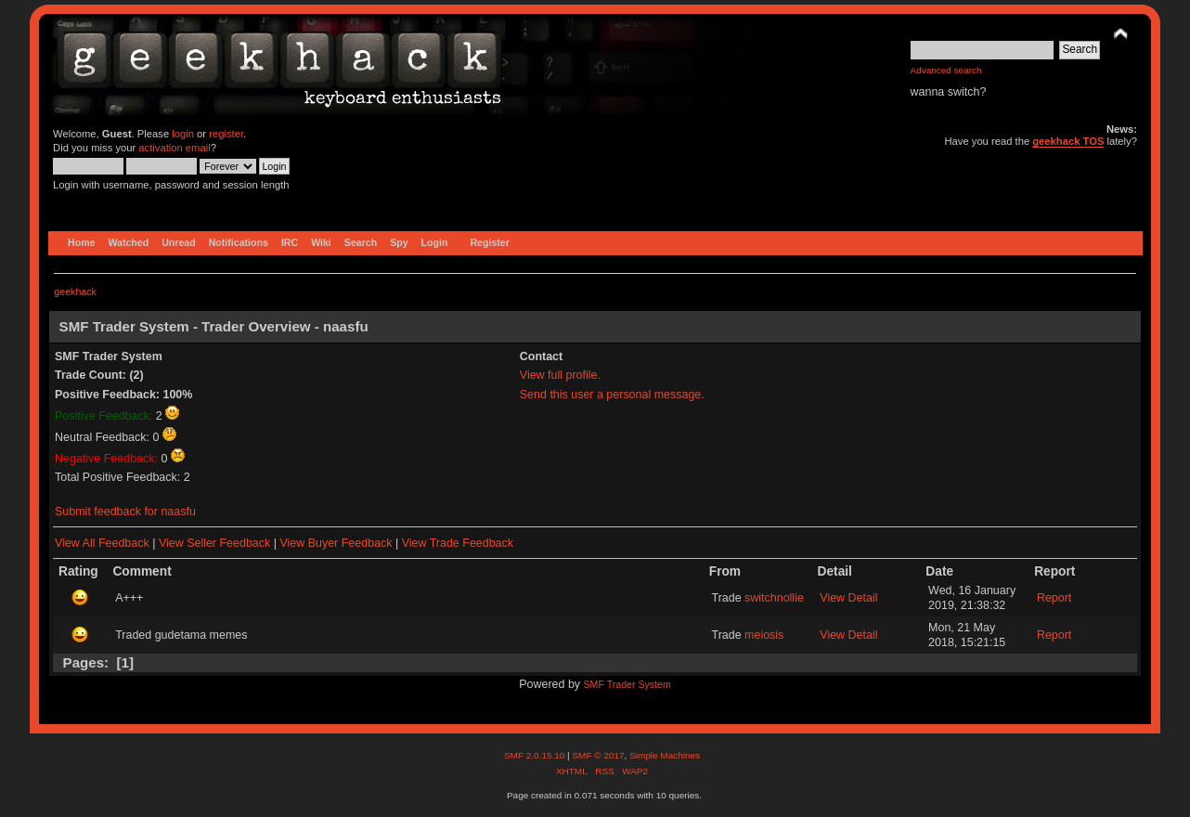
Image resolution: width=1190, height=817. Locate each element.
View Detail (848, 597)
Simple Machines (664, 755)
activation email (174, 147)
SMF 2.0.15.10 (535, 755)
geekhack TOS (1068, 141)
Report (1054, 597)
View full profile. (560, 375)
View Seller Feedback (214, 543)
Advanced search (946, 70)
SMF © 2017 (598, 755)
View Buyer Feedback (335, 543)
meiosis (763, 635)
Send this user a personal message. (612, 394)
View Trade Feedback (457, 543)
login (183, 133)
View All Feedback (102, 543)
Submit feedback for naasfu (125, 511)
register (226, 133)
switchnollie (774, 597)
